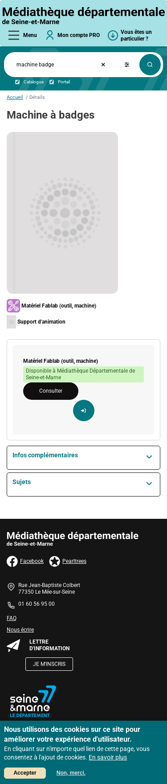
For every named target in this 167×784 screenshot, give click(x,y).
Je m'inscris (49, 664)
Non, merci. (71, 774)
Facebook (25, 561)
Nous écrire (20, 630)
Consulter (50, 391)
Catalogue (34, 81)
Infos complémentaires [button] (45, 455)
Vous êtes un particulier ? (136, 35)
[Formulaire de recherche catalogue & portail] (47, 64)
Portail (64, 81)
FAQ (11, 618)
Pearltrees (67, 561)
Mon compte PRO (78, 35)
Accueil (15, 97)
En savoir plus (108, 758)
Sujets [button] (21, 481)
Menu (30, 35)
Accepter (24, 774)
